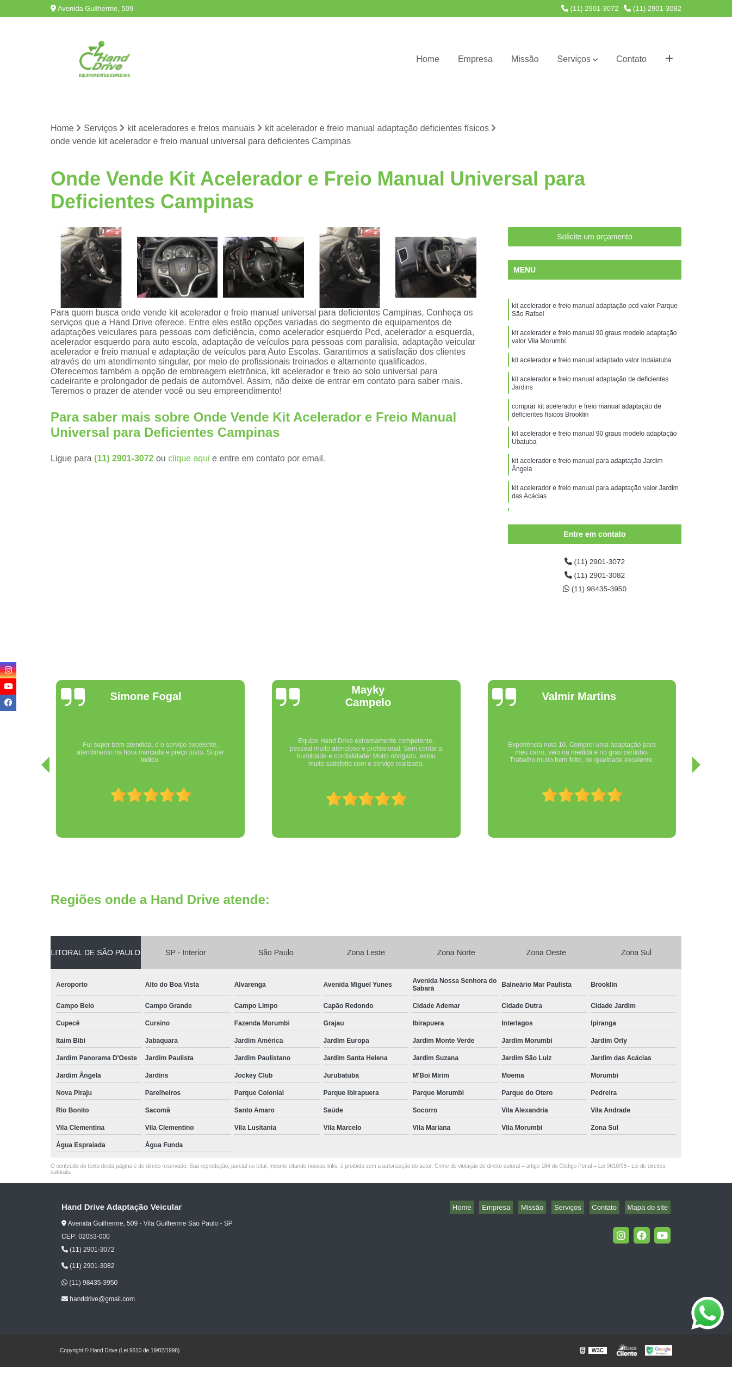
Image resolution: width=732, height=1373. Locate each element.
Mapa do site (650, 1214)
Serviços (574, 59)
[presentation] (30, 813)
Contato (631, 59)
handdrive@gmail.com (98, 1305)
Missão (525, 59)
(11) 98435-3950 (594, 594)
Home (427, 59)
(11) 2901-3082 (652, 8)
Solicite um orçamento (594, 238)
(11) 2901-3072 (590, 8)
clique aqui (189, 460)
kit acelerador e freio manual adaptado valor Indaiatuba (592, 369)
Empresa (475, 59)
